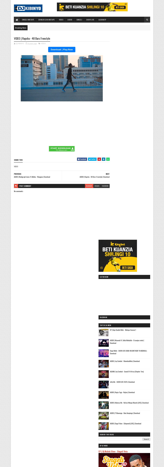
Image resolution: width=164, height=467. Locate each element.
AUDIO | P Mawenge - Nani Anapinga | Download (87, 440)
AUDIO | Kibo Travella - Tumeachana (123, 378)
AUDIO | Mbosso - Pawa (118, 365)
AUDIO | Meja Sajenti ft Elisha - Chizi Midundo (127, 393)
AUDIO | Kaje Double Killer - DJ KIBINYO (124, 375)
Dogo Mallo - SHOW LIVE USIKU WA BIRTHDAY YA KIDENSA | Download (135, 153)
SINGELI (79, 19)
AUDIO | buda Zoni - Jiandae (120, 387)
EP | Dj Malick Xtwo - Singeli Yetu (123, 252)
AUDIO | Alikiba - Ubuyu (118, 413)
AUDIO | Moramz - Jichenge (120, 372)
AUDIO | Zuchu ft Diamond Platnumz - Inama (127, 409)
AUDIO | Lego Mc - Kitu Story (120, 381)
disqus (92, 186)
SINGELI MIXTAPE (28, 19)
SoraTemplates (26, 463)
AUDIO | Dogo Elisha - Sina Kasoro (122, 362)
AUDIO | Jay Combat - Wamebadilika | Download (40, 440)
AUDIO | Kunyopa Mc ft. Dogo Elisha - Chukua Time (129, 401)
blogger (84, 186)
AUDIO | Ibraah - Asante (118, 390)
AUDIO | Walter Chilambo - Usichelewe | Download (87, 450)
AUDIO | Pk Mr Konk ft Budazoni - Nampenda (127, 369)
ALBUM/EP (102, 19)
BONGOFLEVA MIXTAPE (46, 19)
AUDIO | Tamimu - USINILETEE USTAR (123, 384)
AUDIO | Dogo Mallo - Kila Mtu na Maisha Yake (127, 359)
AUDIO (70, 19)
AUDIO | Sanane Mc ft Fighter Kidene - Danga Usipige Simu (127, 397)
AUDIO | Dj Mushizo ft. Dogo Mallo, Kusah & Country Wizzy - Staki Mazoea (126, 405)
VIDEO (61, 19)
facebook (100, 186)
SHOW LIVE (90, 19)
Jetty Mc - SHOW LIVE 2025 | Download (133, 183)
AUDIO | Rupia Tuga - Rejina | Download (133, 193)
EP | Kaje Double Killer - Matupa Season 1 (134, 131)
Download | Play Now (59, 49)
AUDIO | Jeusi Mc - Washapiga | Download (125, 356)
